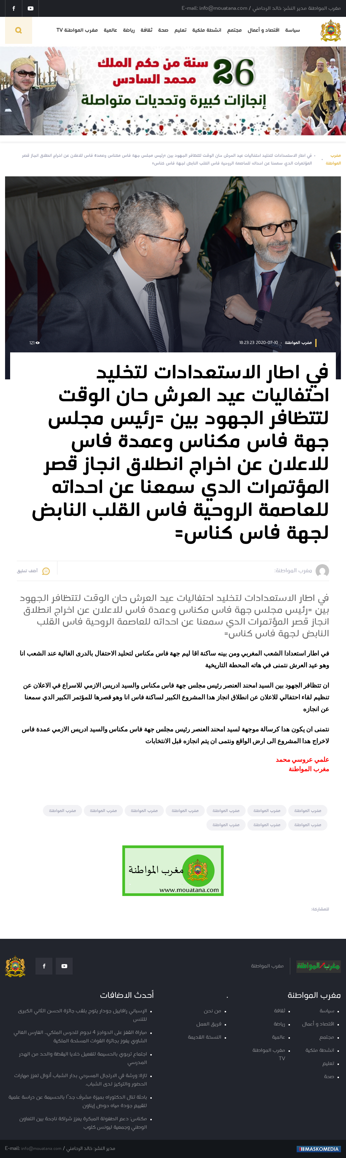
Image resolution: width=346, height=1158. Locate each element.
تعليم (180, 30)
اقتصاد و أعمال (263, 30)
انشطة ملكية (206, 30)
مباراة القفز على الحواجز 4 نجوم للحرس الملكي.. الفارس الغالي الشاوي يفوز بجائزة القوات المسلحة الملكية (80, 1037)
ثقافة (146, 30)
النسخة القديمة (204, 1037)
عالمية (110, 30)
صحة (163, 30)
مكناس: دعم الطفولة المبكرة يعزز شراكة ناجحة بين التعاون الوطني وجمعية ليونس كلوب (83, 1123)
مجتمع (234, 30)
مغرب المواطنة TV (77, 30)
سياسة (292, 30)
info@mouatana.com (41, 1149)
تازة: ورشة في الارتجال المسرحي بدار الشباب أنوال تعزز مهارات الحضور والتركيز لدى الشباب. (80, 1080)
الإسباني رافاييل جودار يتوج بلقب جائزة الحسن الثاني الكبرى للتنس (82, 1015)
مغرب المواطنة (333, 159)
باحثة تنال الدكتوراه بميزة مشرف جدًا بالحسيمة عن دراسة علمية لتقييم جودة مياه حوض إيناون (77, 1101)
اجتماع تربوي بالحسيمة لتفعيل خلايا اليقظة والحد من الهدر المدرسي (83, 1058)
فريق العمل (208, 1024)
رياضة (129, 30)
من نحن (212, 1011)
